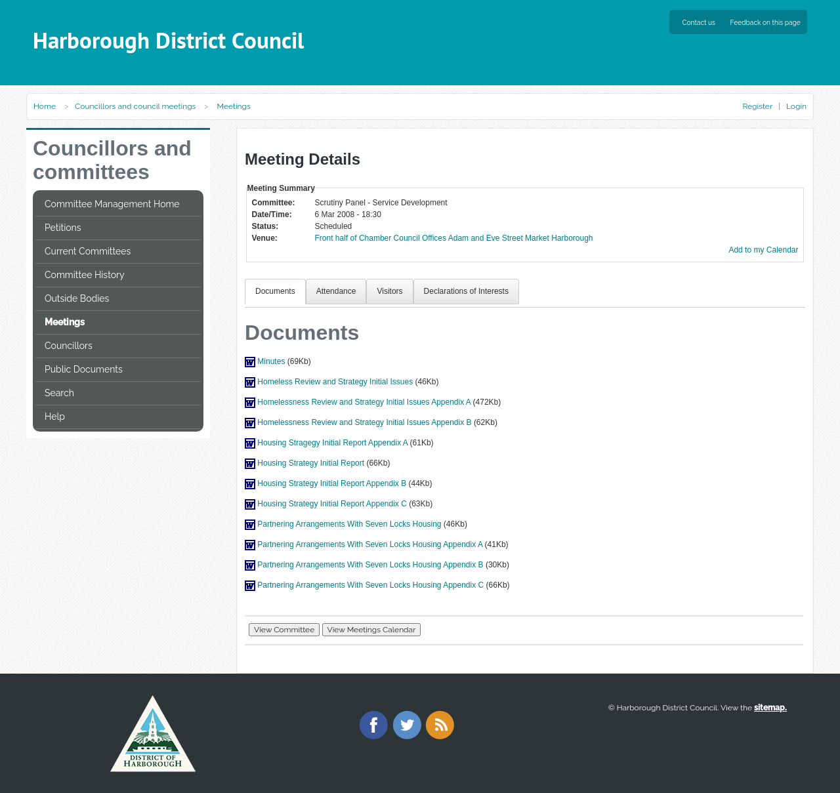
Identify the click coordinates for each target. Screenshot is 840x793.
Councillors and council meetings (135, 106)
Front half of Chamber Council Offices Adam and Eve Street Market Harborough (454, 238)
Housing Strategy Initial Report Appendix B (331, 483)
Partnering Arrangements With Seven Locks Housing (349, 524)
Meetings (65, 322)
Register (757, 106)
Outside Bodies (77, 298)
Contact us (698, 22)
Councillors (69, 345)
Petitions (63, 227)
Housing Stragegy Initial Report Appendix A (332, 442)
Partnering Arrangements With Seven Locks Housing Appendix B (370, 564)
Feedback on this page (765, 22)
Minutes (271, 361)
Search (59, 393)
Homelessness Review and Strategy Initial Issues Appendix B (364, 422)
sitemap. (770, 707)
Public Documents (84, 369)
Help (55, 416)
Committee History (85, 275)
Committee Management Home (112, 204)
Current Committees (88, 251)
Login (796, 106)
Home (44, 106)
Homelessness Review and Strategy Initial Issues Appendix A (364, 402)
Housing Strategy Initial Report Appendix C (331, 503)
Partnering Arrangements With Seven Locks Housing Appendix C (370, 585)
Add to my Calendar (763, 249)
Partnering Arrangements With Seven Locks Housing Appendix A (369, 544)
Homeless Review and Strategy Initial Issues (335, 381)
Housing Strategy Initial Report (310, 463)
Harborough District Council (168, 40)
